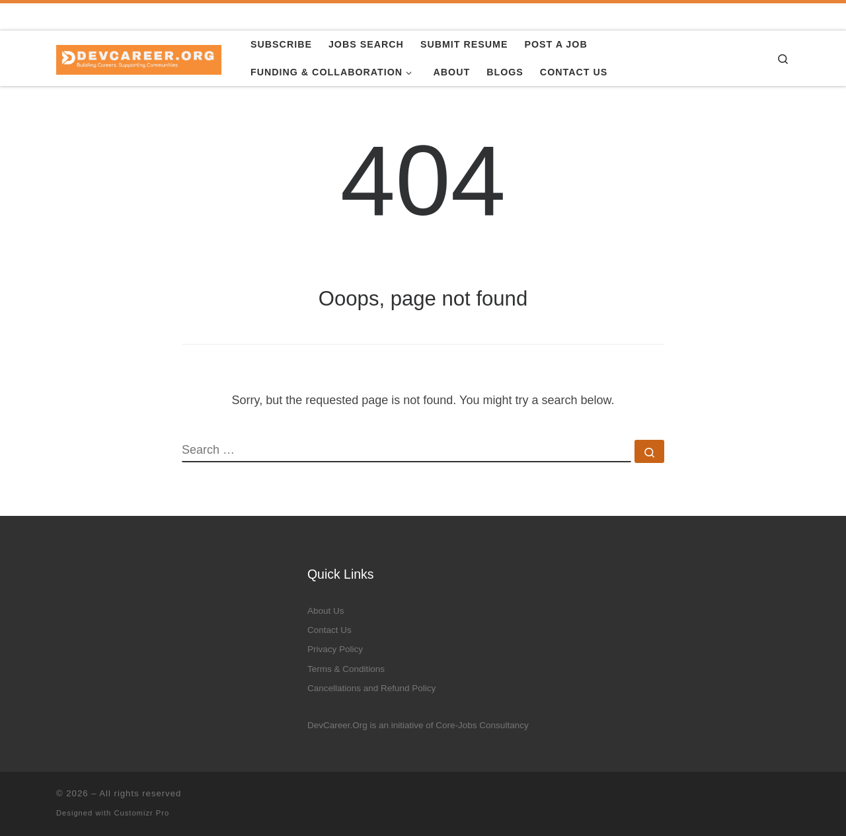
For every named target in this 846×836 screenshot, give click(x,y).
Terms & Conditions (346, 669)
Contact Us (329, 630)
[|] (138, 57)
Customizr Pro (141, 813)
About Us (325, 611)
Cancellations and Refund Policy (371, 688)
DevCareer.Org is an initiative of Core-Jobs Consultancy (418, 725)
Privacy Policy (335, 649)
